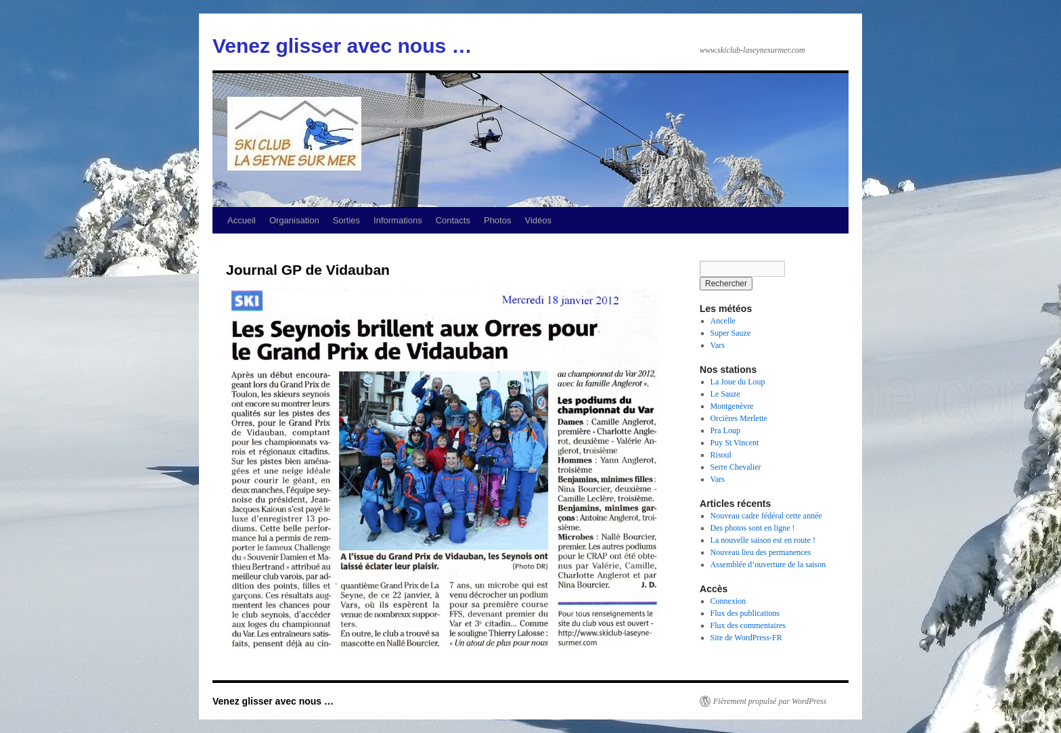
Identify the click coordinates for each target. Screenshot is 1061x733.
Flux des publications (745, 613)
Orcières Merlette (738, 418)
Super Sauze (730, 333)
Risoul (720, 455)
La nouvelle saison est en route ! (762, 540)
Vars (717, 345)
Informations (398, 220)
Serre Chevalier (735, 467)
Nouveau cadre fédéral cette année (766, 515)
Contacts (453, 220)
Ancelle (723, 321)
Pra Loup (725, 430)
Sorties (346, 220)
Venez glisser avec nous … (342, 46)
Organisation (294, 220)
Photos (497, 220)
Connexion (728, 601)
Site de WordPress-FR (746, 637)
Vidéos (537, 220)
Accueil (241, 220)
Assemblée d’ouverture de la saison (768, 564)
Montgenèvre (732, 406)
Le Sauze (725, 394)
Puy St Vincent (734, 442)
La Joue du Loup (737, 381)
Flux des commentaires (748, 625)
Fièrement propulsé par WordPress (769, 701)
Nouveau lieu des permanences (760, 552)
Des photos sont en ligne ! (752, 528)
